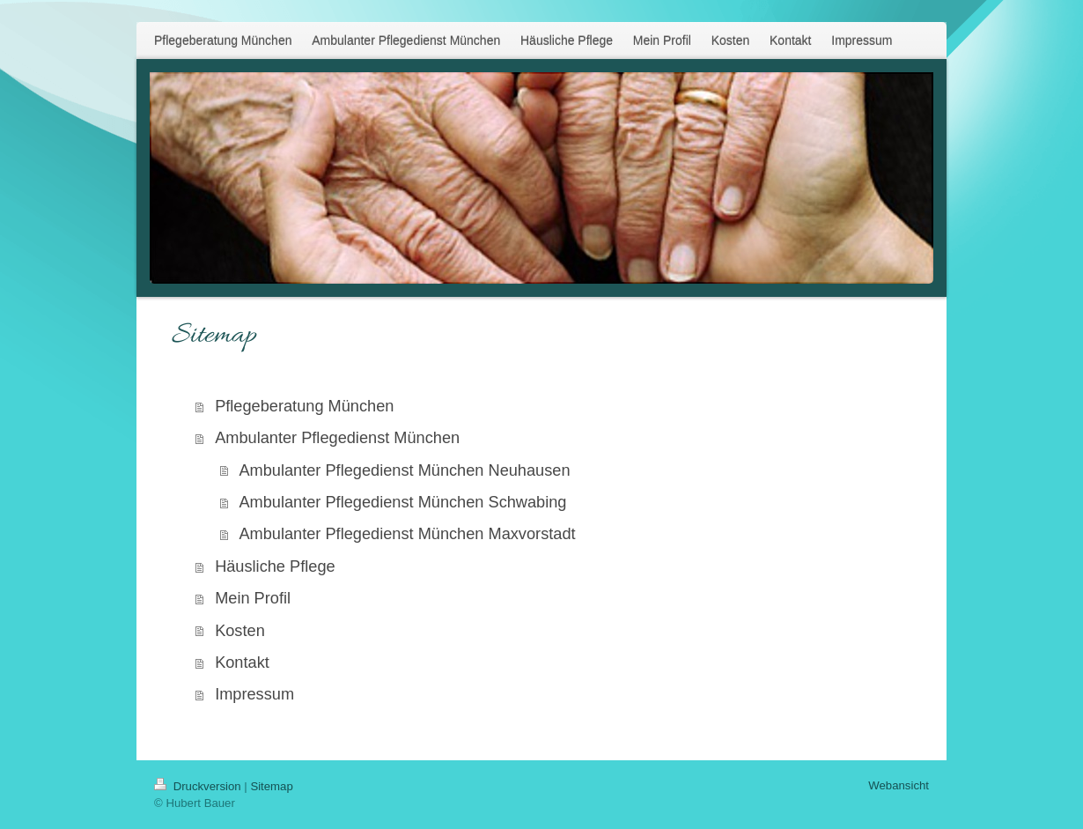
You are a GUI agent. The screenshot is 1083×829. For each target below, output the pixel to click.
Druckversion (199, 786)
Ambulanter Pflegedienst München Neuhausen (404, 470)
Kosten (240, 631)
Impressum (254, 694)
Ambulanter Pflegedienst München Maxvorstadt (407, 534)
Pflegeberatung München (304, 406)
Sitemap (271, 786)
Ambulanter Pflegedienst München (337, 438)
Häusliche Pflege (275, 566)
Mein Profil (253, 598)
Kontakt (242, 662)
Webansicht (898, 785)
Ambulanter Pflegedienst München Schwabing (402, 502)
